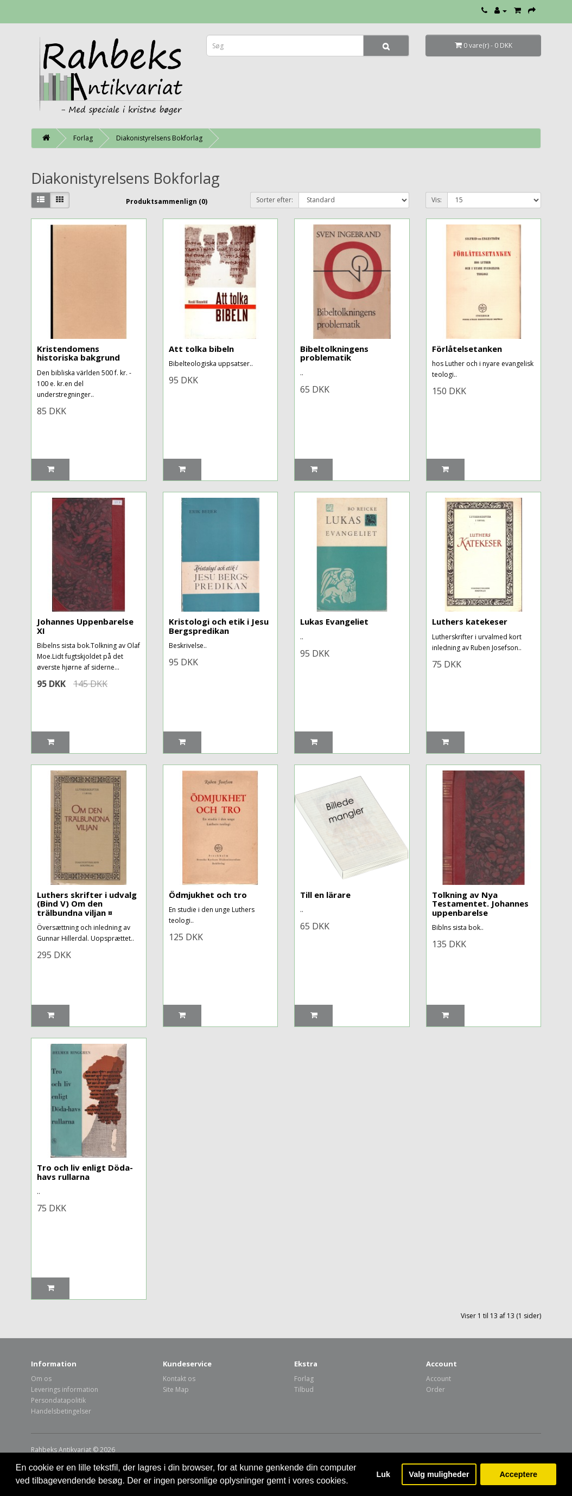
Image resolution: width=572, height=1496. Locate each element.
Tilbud (304, 1389)
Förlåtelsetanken (467, 348)
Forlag (83, 138)
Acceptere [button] (518, 1474)
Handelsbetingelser (61, 1411)
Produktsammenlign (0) (166, 201)
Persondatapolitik (58, 1400)
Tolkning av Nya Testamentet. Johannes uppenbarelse (480, 903)
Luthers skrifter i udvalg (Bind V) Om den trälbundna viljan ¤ (87, 903)
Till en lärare (325, 894)
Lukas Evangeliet (334, 621)
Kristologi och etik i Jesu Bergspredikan (219, 626)
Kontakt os (179, 1378)
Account (438, 1378)
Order (435, 1389)
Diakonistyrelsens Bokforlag (159, 138)
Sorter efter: (274, 199)
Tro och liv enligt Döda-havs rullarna (85, 1172)
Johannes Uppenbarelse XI (85, 626)
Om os (41, 1378)
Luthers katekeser (469, 621)
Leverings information (64, 1389)
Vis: (436, 199)
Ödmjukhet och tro (208, 894)
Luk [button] (384, 1474)
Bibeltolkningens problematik (334, 353)
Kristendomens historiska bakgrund (78, 353)
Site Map (176, 1389)
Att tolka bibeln (201, 348)
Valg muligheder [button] (439, 1474)
